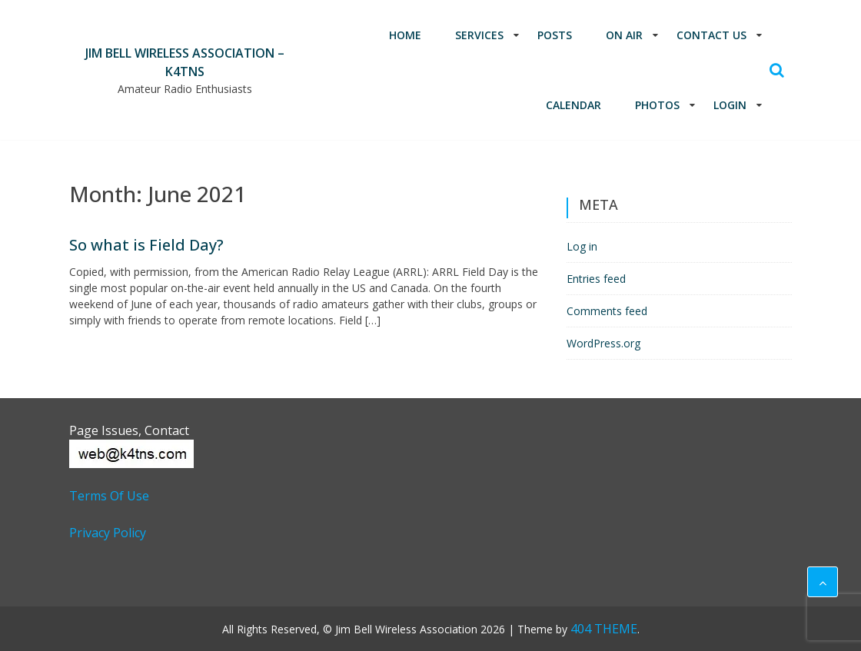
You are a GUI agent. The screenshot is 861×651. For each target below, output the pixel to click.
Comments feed (607, 311)
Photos (657, 105)
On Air (624, 35)
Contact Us (711, 35)
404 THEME (603, 628)
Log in (582, 246)
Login (729, 105)
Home (405, 35)
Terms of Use (109, 495)
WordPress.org (603, 343)
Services (479, 35)
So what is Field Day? (146, 244)
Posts (554, 35)
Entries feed (596, 278)
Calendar (573, 105)
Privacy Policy (107, 532)
